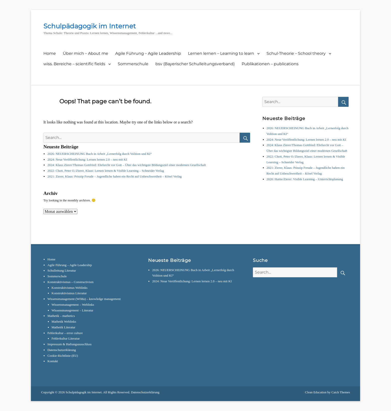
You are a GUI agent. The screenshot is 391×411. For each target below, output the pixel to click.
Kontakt (52, 361)
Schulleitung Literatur (61, 270)
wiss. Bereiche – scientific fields (74, 63)
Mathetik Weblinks (64, 321)
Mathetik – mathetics (61, 316)
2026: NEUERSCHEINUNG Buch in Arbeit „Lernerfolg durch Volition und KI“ (99, 154)
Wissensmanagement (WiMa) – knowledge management (84, 299)
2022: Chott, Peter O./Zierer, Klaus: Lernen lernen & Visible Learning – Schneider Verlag (105, 171)
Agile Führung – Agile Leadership (148, 53)
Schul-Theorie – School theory (296, 53)
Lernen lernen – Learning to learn (221, 53)
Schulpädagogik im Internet (89, 26)
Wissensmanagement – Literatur (73, 310)
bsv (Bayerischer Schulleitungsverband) (195, 63)
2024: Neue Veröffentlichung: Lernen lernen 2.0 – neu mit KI (87, 159)
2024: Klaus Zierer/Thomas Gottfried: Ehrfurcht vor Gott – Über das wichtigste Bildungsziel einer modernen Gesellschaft (126, 165)
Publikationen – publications (270, 63)
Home (49, 53)
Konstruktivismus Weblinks (70, 288)
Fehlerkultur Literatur (66, 338)
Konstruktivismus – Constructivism (70, 282)
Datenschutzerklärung (61, 350)
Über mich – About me (85, 53)
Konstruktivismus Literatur (69, 293)
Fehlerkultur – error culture (65, 333)
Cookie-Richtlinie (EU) (62, 355)
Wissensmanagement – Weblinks (73, 304)
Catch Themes (340, 392)
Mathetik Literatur (64, 327)
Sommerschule (133, 63)
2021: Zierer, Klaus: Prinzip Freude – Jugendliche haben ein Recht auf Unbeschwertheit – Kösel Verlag (114, 176)
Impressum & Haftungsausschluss (69, 344)
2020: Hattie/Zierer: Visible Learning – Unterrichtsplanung (305, 179)
